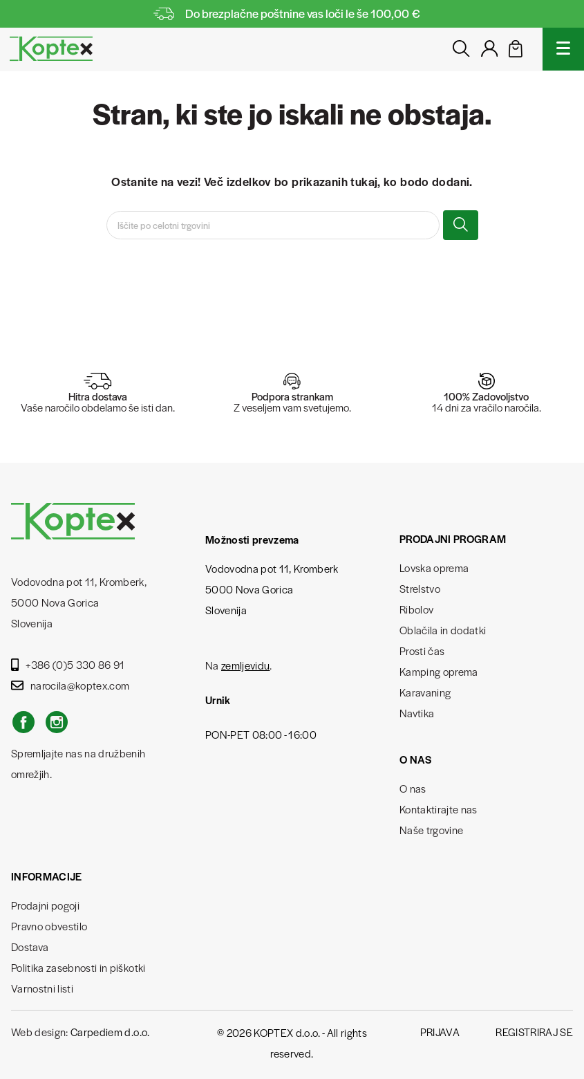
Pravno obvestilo (49, 926)
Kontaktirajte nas (438, 809)
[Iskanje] (273, 225)
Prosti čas (421, 650)
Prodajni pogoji (45, 905)
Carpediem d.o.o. (109, 1031)
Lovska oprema (434, 567)
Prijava (440, 1031)
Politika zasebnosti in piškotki (78, 967)
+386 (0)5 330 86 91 (68, 664)
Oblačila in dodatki (442, 629)
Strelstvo (419, 588)
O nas (412, 788)
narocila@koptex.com (70, 685)
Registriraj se (534, 1031)
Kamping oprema (438, 671)
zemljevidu (245, 665)
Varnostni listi (42, 988)
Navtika (416, 713)
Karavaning (425, 692)
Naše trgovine (431, 829)
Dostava (29, 946)
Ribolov (416, 609)
